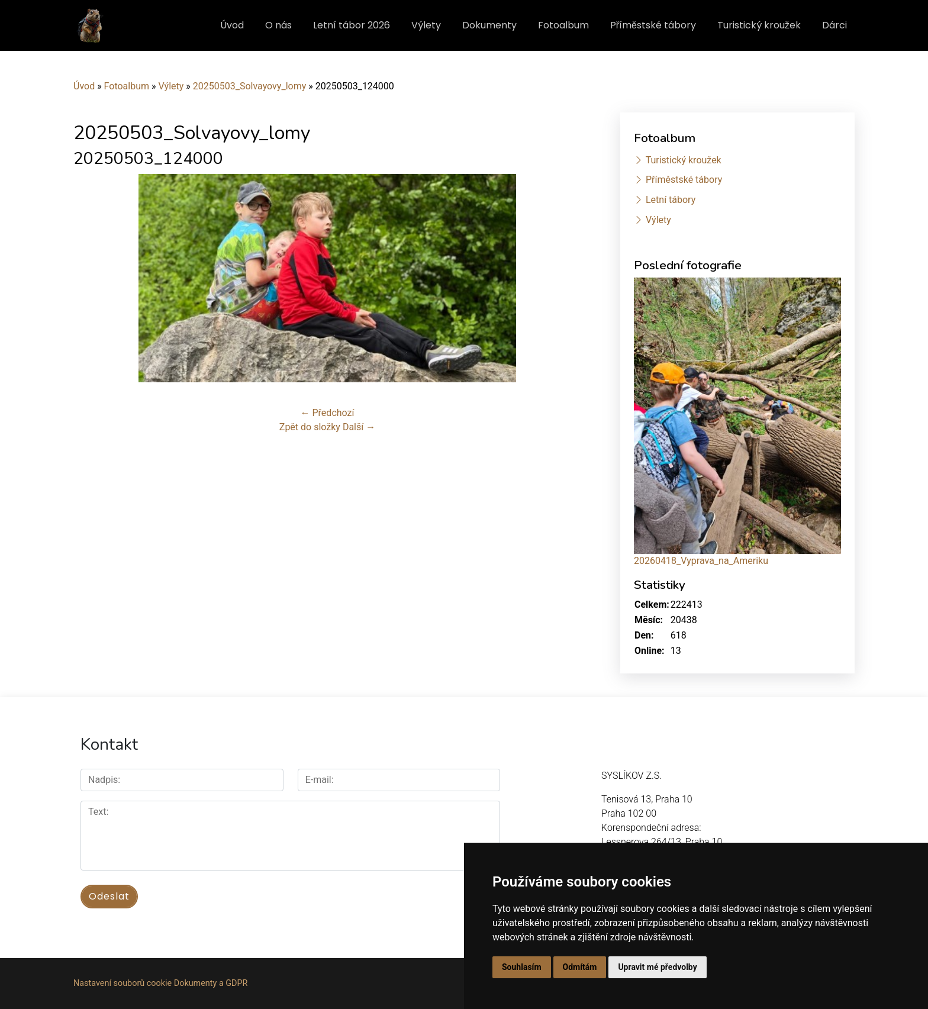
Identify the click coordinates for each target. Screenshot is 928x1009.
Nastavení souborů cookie (122, 983)
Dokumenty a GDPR (211, 983)
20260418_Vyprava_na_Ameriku (701, 560)
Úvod (232, 25)
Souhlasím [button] (522, 967)
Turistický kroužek (759, 25)
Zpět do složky (309, 427)
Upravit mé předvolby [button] (657, 967)
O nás (278, 25)
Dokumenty (489, 25)
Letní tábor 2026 (351, 25)
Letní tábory (670, 199)
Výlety (426, 25)
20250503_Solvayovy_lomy (250, 86)
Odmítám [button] (580, 967)
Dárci (834, 25)
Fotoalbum (563, 25)
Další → (359, 427)
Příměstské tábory (653, 25)
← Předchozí (328, 412)
